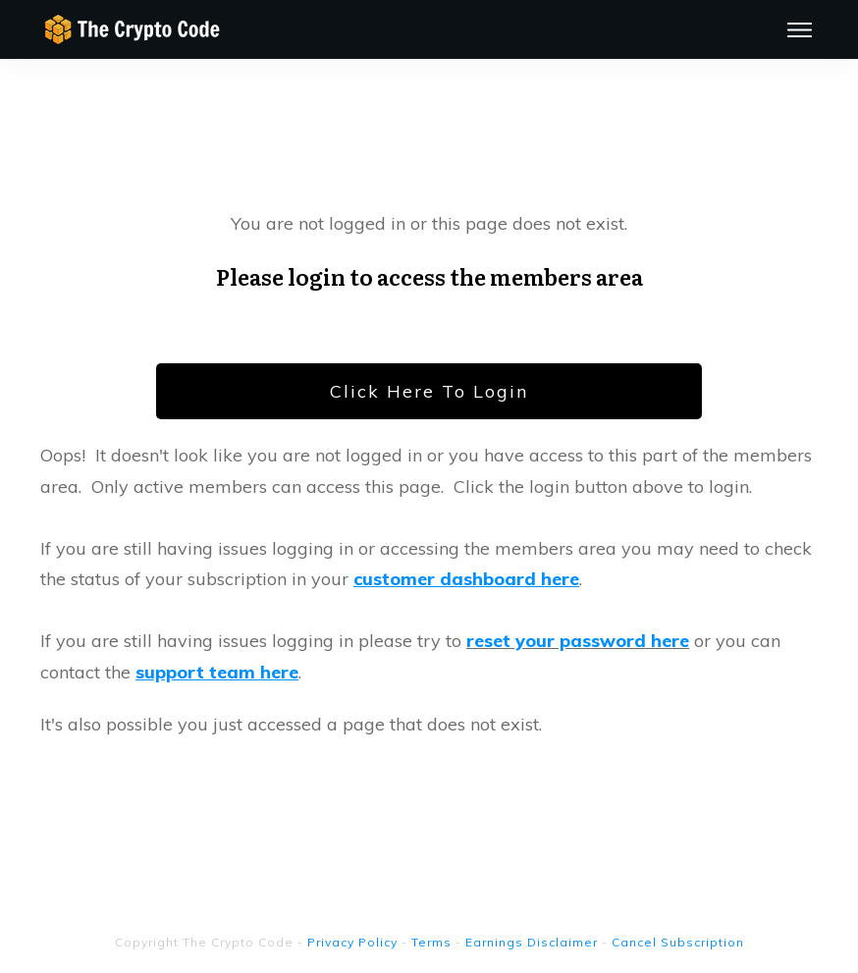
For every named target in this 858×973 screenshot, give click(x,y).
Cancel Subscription (678, 942)
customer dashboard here (466, 579)
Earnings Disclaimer (531, 942)
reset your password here (577, 640)
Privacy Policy (352, 942)
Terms (431, 942)
